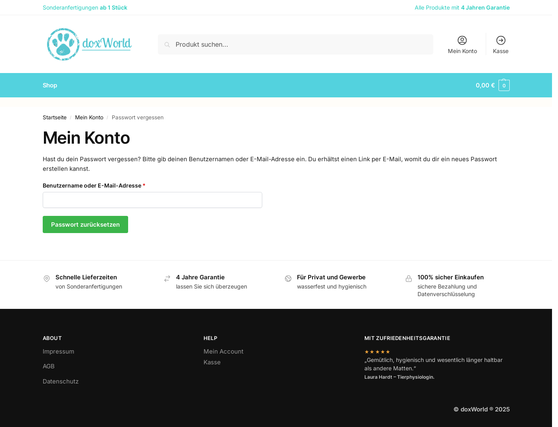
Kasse (501, 44)
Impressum (58, 351)
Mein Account (223, 351)
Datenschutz (61, 381)
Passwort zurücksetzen (85, 224)
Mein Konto (462, 44)
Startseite (55, 117)
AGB (49, 366)
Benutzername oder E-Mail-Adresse (110, 185)
